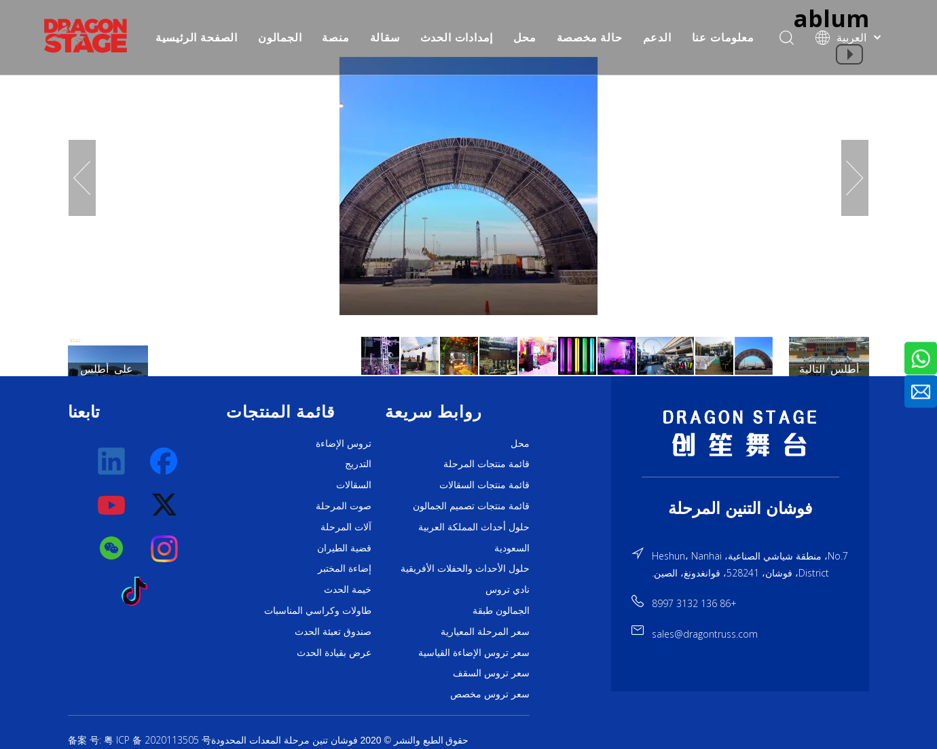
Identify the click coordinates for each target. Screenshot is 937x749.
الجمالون (279, 37)
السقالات (353, 484)
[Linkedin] (112, 461)
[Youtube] (112, 505)
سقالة (385, 37)
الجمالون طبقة (501, 610)
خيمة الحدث (347, 589)
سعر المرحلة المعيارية (485, 631)
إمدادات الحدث (457, 37)
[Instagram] (165, 548)
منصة (335, 37)
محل (524, 37)
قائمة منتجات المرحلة (486, 463)
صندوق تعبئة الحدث (333, 631)
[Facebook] (165, 461)
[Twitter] (165, 505)
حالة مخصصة (590, 37)
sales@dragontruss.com (705, 633)
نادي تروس (507, 589)
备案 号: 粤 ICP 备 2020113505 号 (139, 739)
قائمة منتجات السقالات (484, 484)
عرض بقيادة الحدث (334, 652)
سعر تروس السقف (491, 673)
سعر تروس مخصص (490, 694)
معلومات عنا (723, 37)
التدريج (358, 463)
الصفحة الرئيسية (196, 37)
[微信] (112, 548)
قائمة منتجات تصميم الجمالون (471, 505)
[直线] (740, 477)
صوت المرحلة (343, 505)
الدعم (657, 37)
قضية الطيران (344, 548)
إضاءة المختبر (344, 568)
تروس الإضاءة (343, 443)
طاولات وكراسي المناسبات (317, 610)
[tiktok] (138, 592)
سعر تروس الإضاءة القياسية (474, 652)
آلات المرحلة (345, 527)
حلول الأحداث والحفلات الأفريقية (465, 568)
